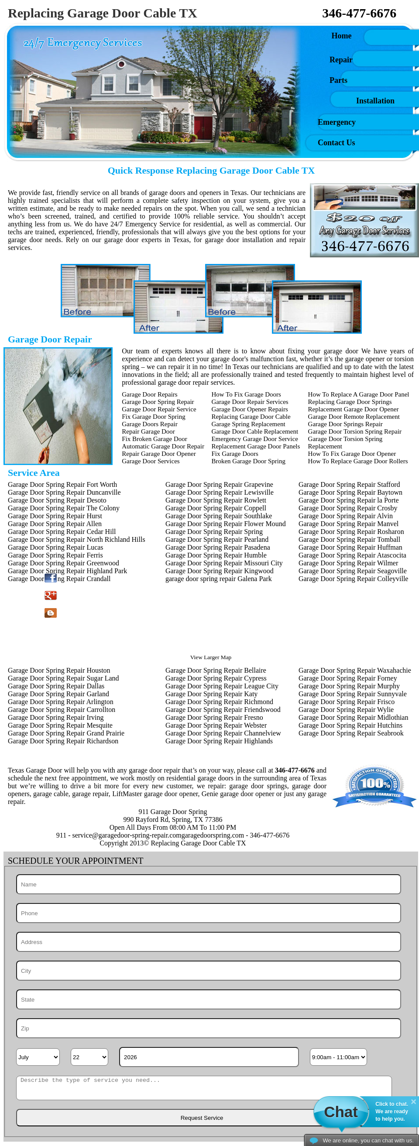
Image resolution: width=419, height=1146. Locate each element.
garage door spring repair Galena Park (218, 578)
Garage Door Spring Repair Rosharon (351, 531)
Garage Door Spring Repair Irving (56, 717)
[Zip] (208, 1028)
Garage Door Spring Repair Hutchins (350, 725)
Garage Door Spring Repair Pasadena (217, 547)
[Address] (208, 942)
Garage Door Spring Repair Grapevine (219, 484)
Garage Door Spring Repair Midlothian (354, 717)
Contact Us (336, 142)
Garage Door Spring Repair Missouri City (224, 563)
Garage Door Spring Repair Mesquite (60, 725)
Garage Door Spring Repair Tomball (349, 539)
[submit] (201, 1117)
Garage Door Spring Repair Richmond (219, 701)
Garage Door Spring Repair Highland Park (67, 571)
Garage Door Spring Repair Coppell (215, 508)
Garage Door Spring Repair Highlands (219, 741)
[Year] (209, 1057)
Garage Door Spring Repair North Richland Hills (76, 539)
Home (311, 35)
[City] (208, 971)
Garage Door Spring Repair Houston (59, 670)
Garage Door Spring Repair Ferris (55, 555)
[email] (126, 835)
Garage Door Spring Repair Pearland (216, 539)
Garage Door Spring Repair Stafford (349, 484)
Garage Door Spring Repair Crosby (348, 508)
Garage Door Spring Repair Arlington (60, 701)
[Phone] (208, 913)
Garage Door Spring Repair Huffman (350, 547)
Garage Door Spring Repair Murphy (349, 686)
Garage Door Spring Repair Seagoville (353, 571)
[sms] (204, 1088)
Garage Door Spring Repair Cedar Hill (62, 531)
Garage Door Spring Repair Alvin (346, 516)
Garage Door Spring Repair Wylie (346, 709)
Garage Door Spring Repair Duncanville (64, 492)
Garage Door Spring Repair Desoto (57, 500)
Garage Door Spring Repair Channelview (223, 733)
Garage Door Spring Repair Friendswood (223, 709)
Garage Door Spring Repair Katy (211, 694)
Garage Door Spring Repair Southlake (218, 516)
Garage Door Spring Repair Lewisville (219, 492)
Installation (375, 100)
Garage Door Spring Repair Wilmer (348, 563)
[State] (208, 999)
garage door (25, 239)
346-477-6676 (359, 13)
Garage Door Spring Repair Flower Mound (225, 523)
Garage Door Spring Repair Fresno (214, 717)
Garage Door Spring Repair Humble (216, 555)
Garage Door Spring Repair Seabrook (351, 733)
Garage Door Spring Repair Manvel (348, 523)
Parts (338, 80)
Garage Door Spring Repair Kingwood (219, 571)
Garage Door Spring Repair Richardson (63, 741)
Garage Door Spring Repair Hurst (55, 516)
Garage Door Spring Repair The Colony (64, 508)
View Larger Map (210, 657)
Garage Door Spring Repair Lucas (55, 547)
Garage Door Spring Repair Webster (216, 725)
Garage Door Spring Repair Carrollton (61, 709)
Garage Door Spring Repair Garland (58, 694)
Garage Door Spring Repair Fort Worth (62, 484)
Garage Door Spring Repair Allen (55, 523)
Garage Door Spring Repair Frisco (347, 701)
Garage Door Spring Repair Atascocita (352, 555)
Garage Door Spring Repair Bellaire (215, 670)
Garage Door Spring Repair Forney (348, 678)
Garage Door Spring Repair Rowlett (215, 500)
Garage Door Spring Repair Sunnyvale (353, 694)
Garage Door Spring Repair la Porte (349, 500)
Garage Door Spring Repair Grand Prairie (66, 733)
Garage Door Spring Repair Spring (214, 531)
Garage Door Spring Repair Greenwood (63, 563)
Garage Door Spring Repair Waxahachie (355, 670)
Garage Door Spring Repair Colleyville (354, 578)
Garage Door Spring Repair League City (221, 686)
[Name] (208, 884)
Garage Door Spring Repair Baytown (350, 492)
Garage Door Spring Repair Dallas (56, 686)
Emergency (337, 122)
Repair (341, 59)
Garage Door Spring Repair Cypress (216, 678)
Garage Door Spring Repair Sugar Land (63, 678)
